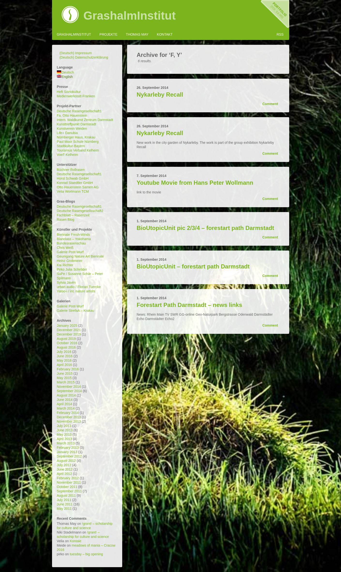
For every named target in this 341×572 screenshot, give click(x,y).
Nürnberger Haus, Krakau (76, 137)
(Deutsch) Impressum (76, 53)
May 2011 (64, 509)
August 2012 (66, 461)
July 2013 (64, 426)
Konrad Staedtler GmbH (75, 183)
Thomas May (137, 34)
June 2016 (65, 356)
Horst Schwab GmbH (73, 178)
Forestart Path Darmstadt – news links (189, 305)
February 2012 (68, 478)
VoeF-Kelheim (67, 155)
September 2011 (69, 491)
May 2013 (64, 434)
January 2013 (67, 452)
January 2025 (67, 326)
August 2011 (66, 495)
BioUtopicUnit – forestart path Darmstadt (193, 266)
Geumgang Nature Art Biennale (80, 256)
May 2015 (64, 378)
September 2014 (69, 391)
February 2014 (68, 413)
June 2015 (65, 373)
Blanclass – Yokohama (74, 239)
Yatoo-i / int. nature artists (76, 291)
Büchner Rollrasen (71, 170)
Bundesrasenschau (71, 243)
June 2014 (65, 400)
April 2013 (64, 439)
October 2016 (67, 343)
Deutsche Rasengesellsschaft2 (80, 211)
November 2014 (69, 387)
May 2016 (64, 360)
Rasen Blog (65, 219)
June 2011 (65, 504)
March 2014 (66, 408)
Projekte (108, 34)
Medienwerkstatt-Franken (76, 96)
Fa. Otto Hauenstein (72, 115)
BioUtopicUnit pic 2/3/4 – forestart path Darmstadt (205, 228)
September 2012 (69, 456)
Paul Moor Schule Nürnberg (78, 142)
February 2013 (68, 448)
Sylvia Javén (66, 282)
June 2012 (65, 469)
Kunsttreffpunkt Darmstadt (76, 124)
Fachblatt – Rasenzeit (73, 215)
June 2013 (65, 430)
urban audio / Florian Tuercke (79, 287)
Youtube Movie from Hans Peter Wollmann (195, 182)
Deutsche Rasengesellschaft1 (79, 111)
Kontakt (165, 34)
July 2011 (64, 500)
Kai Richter (65, 265)
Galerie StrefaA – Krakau (75, 311)
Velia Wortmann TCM (73, 191)
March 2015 (66, 382)
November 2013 (69, 421)
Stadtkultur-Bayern (71, 146)
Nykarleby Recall (160, 94)
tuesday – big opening (86, 554)
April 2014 (64, 404)
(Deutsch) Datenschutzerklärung (84, 57)
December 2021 (69, 330)
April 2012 (64, 474)
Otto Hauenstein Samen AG (78, 187)
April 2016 (64, 365)
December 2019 (69, 334)
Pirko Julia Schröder (72, 269)
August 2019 (66, 339)
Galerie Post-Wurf (70, 252)
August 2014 (66, 395)
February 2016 (68, 369)
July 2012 (64, 465)
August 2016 (66, 347)
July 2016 (64, 352)
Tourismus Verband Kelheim (78, 150)
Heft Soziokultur (69, 92)
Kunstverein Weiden (72, 128)
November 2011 (69, 482)
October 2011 (67, 487)
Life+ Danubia (67, 133)
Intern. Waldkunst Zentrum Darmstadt (85, 120)
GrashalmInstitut (129, 16)
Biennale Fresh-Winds (73, 234)
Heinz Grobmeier (70, 261)
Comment (270, 104)
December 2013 (69, 417)
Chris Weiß (65, 248)
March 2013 (66, 443)
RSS (280, 34)
